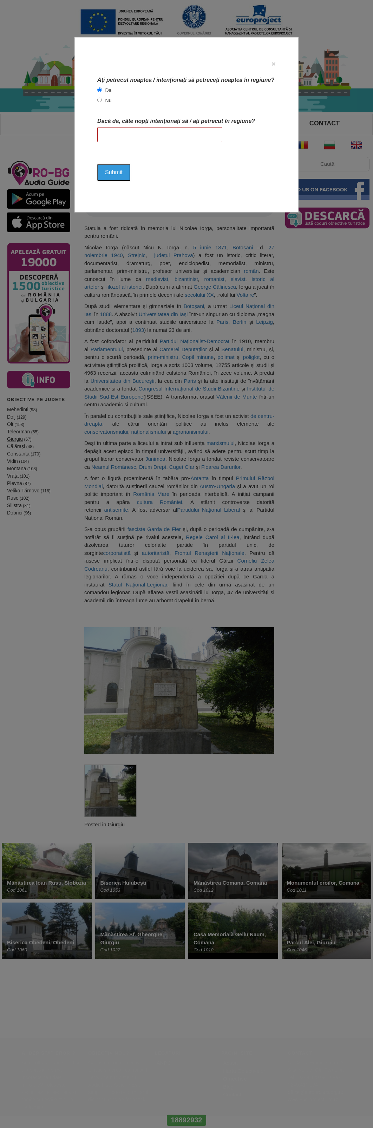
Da (108, 90)
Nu (108, 100)
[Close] (273, 63)
